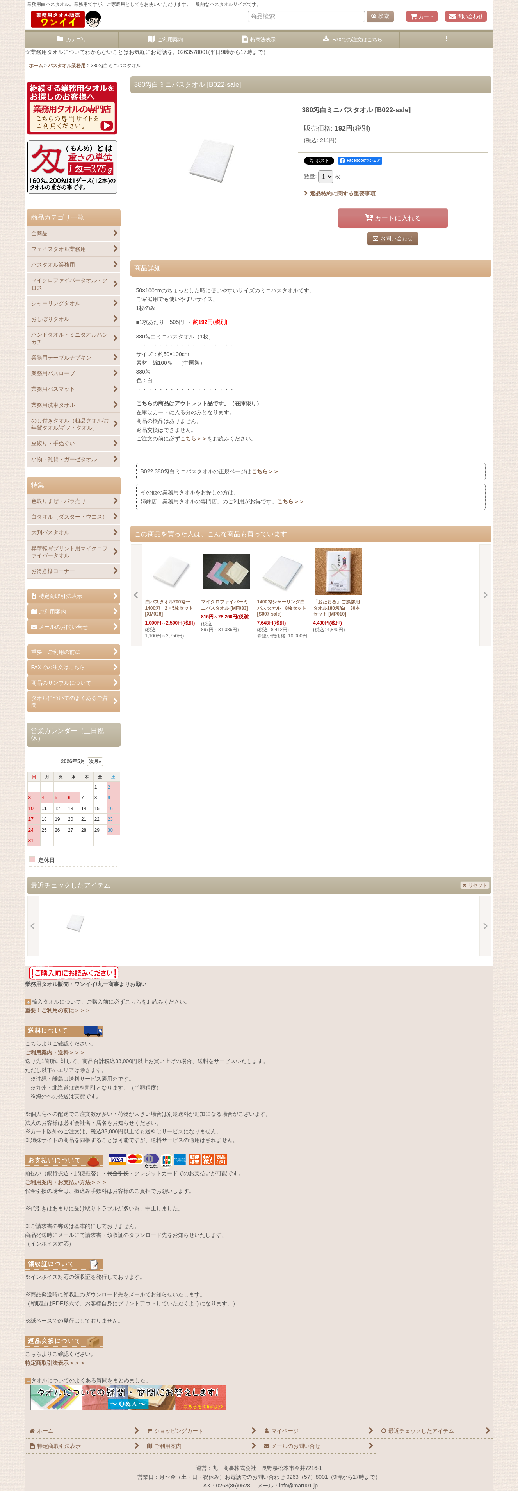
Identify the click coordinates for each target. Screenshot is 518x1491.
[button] (446, 40)
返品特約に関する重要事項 (340, 193)
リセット (475, 885)
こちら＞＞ (193, 438)
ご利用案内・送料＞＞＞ (55, 1052)
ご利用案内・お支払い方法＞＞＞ (66, 1182)
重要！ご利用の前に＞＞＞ (58, 1010)
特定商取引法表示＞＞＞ (55, 1363)
